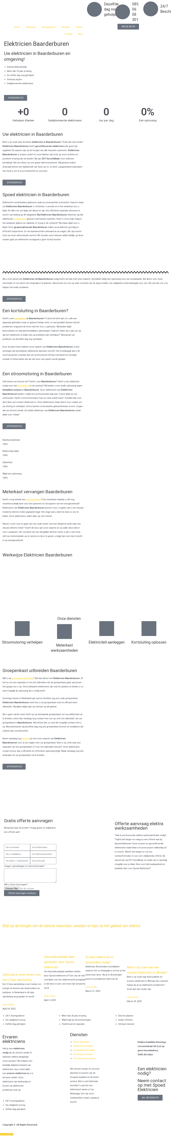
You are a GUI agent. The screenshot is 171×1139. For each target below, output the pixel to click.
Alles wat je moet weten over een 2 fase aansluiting (22, 984)
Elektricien (31, 27)
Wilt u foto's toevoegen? (16, 884)
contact (25, 738)
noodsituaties (20, 219)
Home (17, 27)
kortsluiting (20, 318)
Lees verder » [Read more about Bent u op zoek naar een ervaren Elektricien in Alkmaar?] (133, 1006)
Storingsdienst (49, 27)
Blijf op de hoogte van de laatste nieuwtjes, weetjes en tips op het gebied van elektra (78, 928)
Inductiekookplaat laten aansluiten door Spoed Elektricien (63, 966)
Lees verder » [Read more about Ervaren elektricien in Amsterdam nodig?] (92, 991)
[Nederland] (85, 801)
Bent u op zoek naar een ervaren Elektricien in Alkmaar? (146, 976)
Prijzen (79, 27)
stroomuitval (24, 385)
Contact (68, 34)
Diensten (66, 27)
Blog (80, 34)
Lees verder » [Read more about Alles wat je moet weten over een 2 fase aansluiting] (9, 1014)
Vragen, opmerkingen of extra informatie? (24, 866)
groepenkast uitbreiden (23, 678)
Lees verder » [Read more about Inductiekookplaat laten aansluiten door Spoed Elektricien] (50, 1000)
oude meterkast (33, 499)
